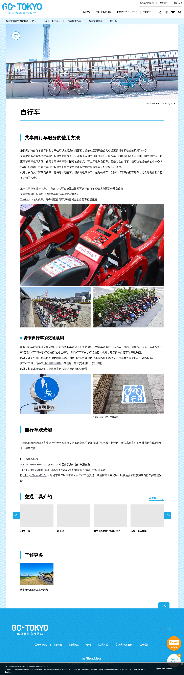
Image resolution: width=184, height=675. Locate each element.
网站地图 (74, 644)
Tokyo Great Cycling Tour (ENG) (38, 469)
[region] (92, 668)
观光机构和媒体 (147, 3)
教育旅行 (164, 3)
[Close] (182, 664)
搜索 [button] (179, 12)
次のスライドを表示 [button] (167, 515)
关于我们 (144, 644)
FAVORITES (173, 12)
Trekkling (25, 199)
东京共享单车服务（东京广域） (38, 188)
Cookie (58, 644)
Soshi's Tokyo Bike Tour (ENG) (37, 464)
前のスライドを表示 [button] (16, 515)
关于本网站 (41, 644)
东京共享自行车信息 (31, 194)
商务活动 (178, 3)
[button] (166, 12)
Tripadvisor (92, 658)
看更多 (152, 498)
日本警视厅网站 (52, 363)
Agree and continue (165, 669)
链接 (88, 644)
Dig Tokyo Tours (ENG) (33, 475)
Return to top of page (163, 605)
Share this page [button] (160, 12)
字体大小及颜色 (123, 644)
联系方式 (103, 644)
